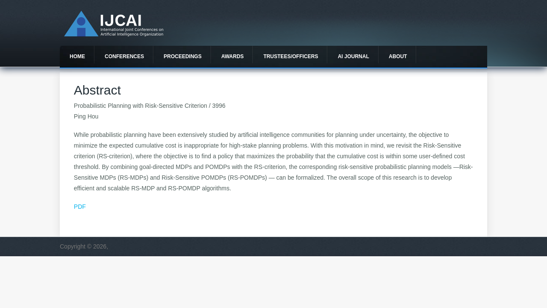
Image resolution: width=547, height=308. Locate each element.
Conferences (124, 56)
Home (77, 56)
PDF (80, 206)
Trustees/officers (290, 56)
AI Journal (353, 56)
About (398, 56)
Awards (232, 56)
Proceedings (183, 56)
